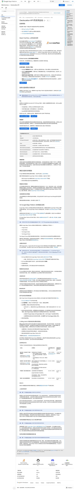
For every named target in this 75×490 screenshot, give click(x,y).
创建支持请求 (45, 95)
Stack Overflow (26, 29)
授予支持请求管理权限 (48, 238)
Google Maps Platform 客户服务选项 (51, 222)
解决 (55, 217)
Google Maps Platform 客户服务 (37, 190)
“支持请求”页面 (32, 278)
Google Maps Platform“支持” (40, 178)
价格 (25, 1)
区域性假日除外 (51, 353)
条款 (18, 487)
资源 (51, 17)
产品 (21, 1)
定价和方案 (58, 472)
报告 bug (33, 116)
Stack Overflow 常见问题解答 (30, 78)
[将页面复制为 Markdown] (48, 21)
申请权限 (56, 247)
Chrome (37, 482)
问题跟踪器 (25, 31)
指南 (2, 7)
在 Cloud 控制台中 (25, 300)
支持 (56, 476)
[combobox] (55, 1)
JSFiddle (47, 76)
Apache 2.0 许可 (53, 450)
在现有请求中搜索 (23, 128)
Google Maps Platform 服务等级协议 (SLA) (36, 426)
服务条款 (57, 478)
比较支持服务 (45, 173)
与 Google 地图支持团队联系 (28, 33)
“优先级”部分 (57, 141)
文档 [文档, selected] (29, 1)
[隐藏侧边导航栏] (14, 488)
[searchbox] (7, 11)
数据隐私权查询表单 (43, 385)
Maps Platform (10, 1)
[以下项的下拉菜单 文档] (31, 1)
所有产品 (58, 482)
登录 (73, 1)
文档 (35, 17)
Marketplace (55, 252)
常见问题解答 (19, 472)
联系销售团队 (69, 5)
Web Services (5, 5)
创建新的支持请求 (43, 217)
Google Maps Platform (29, 17)
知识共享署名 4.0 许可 (35, 450)
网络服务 (38, 478)
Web (37, 476)
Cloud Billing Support (53, 209)
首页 (20, 17)
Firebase (42, 482)
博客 (34, 1)
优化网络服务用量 (20, 478)
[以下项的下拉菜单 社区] (40, 1)
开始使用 (61, 5)
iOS (37, 474)
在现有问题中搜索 (23, 63)
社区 (38, 1)
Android (37, 472)
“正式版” (27, 355)
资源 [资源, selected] (6, 7)
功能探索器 (19, 474)
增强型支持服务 (24, 95)
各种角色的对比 (35, 240)
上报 (58, 217)
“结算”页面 (34, 252)
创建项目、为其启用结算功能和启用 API (31, 335)
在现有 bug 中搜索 (23, 116)
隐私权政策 (22, 487)
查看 (52, 217)
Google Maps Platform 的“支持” (26, 214)
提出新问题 (22, 82)
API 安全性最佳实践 (20, 476)
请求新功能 (33, 128)
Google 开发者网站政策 (25, 451)
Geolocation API (15, 5)
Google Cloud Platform (50, 482)
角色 (57, 298)
